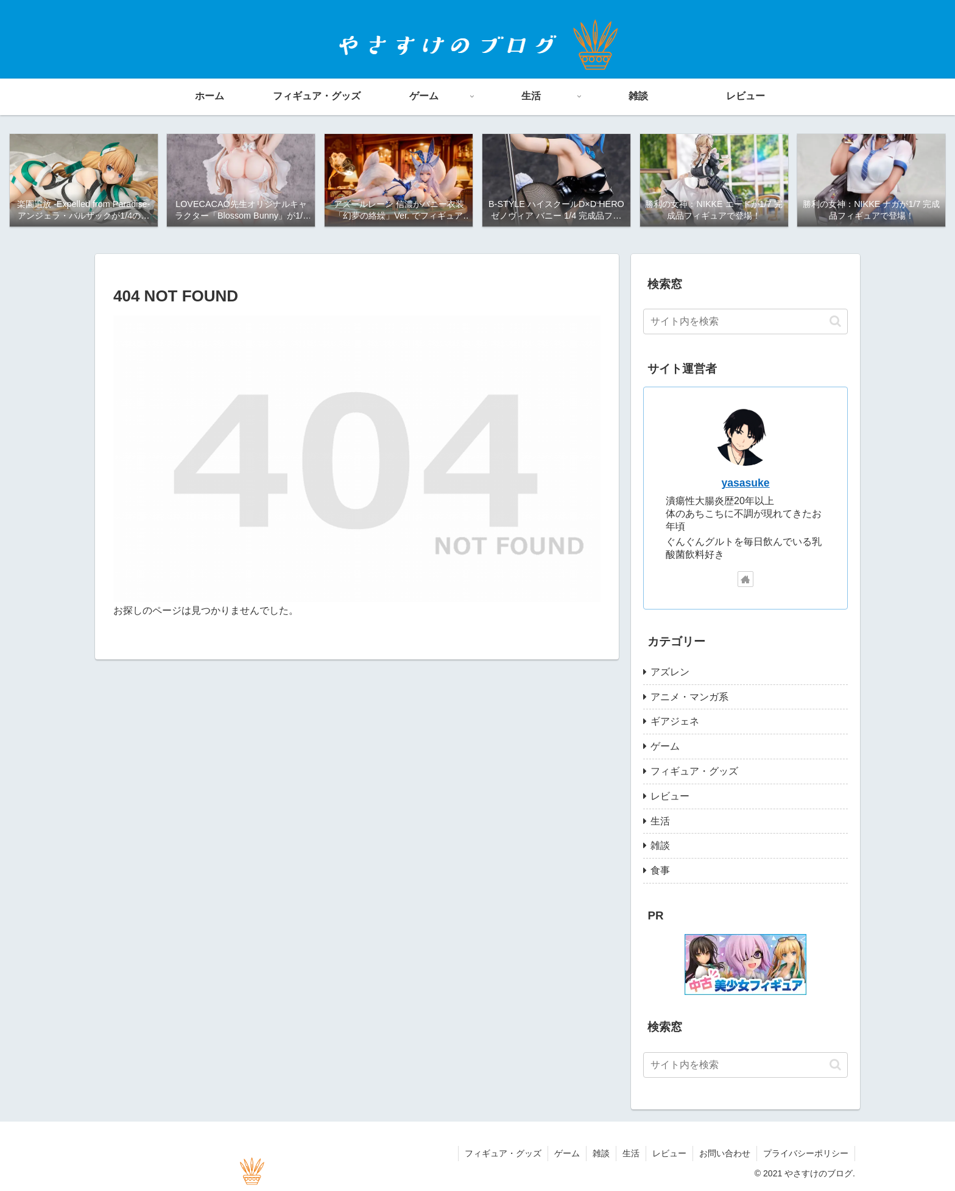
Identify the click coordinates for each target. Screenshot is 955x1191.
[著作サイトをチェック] (745, 579)
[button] (835, 321)
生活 (631, 1153)
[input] (745, 321)
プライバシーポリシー (805, 1153)
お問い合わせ (724, 1153)
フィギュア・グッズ (503, 1153)
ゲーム (567, 1153)
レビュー (669, 1153)
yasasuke (745, 483)
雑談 (601, 1153)
